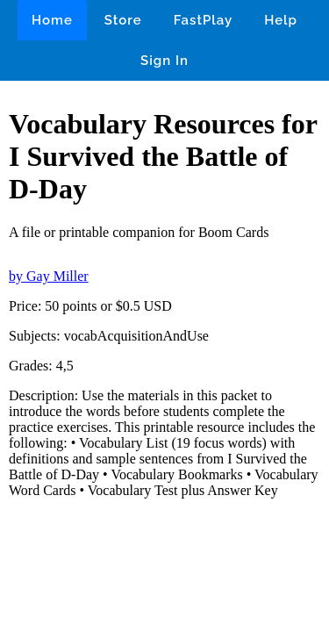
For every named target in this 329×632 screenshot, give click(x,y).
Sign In (164, 60)
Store (123, 20)
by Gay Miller (49, 276)
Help (280, 20)
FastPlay (203, 20)
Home (52, 20)
